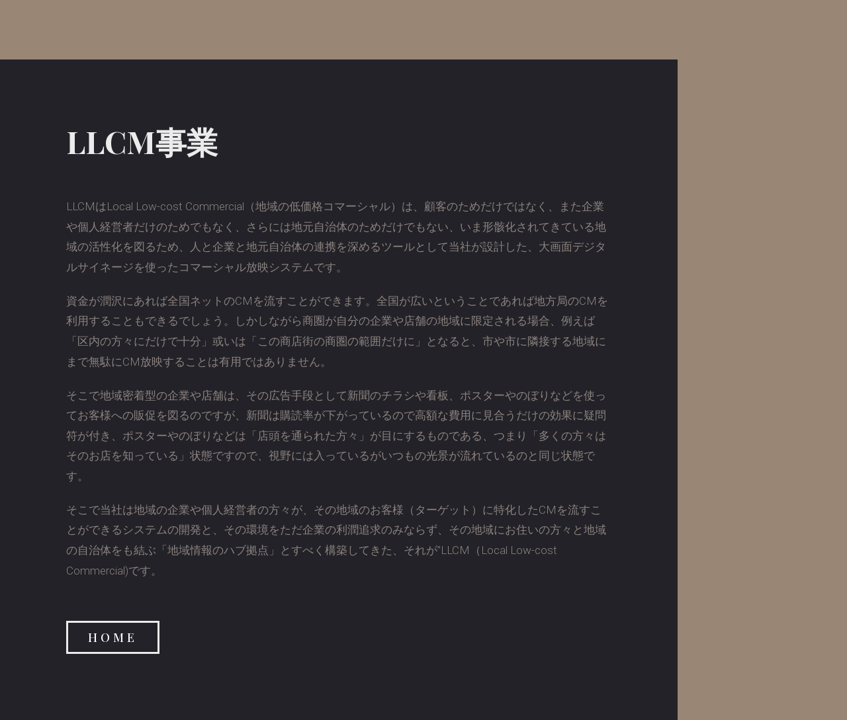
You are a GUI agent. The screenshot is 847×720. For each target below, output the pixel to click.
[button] (112, 637)
